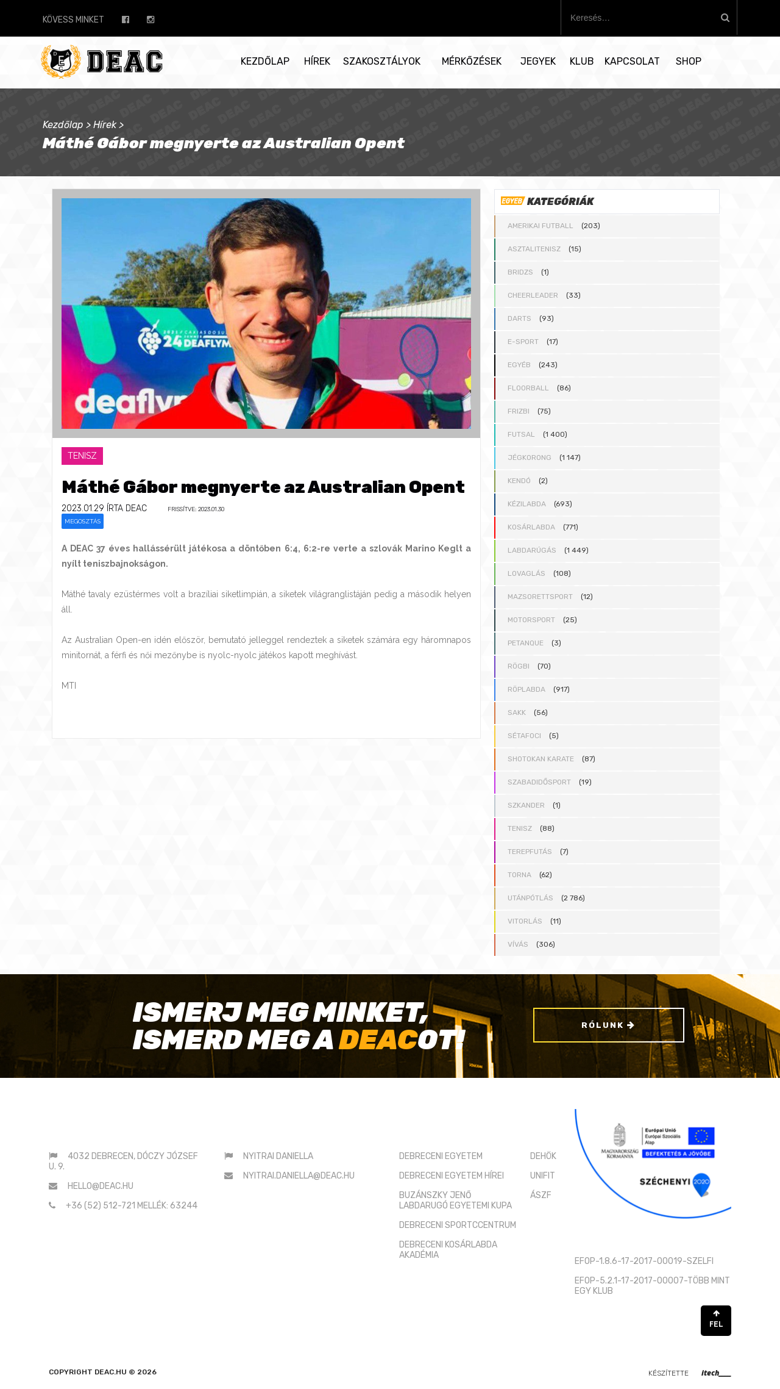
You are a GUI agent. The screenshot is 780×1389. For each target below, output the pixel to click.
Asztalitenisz (534, 249)
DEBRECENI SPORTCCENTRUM (457, 1225)
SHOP (688, 61)
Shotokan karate (541, 759)
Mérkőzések (472, 61)
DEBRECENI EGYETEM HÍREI (451, 1176)
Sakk (517, 712)
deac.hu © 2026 (125, 1372)
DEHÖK (543, 1156)
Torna (519, 874)
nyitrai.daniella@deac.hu (299, 1176)
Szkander (526, 805)
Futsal (521, 434)
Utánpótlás (530, 898)
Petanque (526, 643)
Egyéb (519, 365)
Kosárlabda (531, 527)
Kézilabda (527, 504)
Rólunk (608, 1026)
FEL (716, 1319)
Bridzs (520, 272)
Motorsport (531, 620)
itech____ (716, 1373)
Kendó (519, 480)
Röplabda (526, 689)
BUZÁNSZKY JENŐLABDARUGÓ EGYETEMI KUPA (455, 1200)
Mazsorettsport (540, 596)
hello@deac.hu (100, 1186)
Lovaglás (526, 573)
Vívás (518, 944)
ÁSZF (540, 1195)
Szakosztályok (381, 61)
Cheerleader (533, 295)
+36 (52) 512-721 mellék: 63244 (131, 1206)
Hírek (317, 61)
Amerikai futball (540, 225)
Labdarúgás (532, 550)
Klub (582, 61)
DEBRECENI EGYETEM (441, 1156)
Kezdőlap (265, 61)
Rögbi (519, 666)
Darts (519, 318)
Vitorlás (525, 921)
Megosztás (83, 521)
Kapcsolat (632, 61)
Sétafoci (524, 735)
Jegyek (538, 61)
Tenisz (520, 828)
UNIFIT (542, 1176)
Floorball (528, 388)
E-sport (523, 341)
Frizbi (519, 411)
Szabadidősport (539, 782)
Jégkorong (529, 457)
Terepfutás (530, 851)
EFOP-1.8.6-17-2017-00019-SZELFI (644, 1261)
